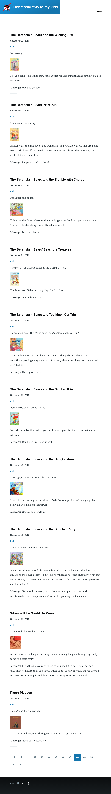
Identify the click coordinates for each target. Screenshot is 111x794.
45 (57, 758)
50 (92, 758)
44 (50, 758)
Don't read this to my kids (35, 7)
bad (12, 47)
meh (12, 117)
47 (71, 758)
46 (64, 758)
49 (85, 758)
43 (43, 758)
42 (36, 758)
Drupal (23, 783)
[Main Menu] (102, 11)
